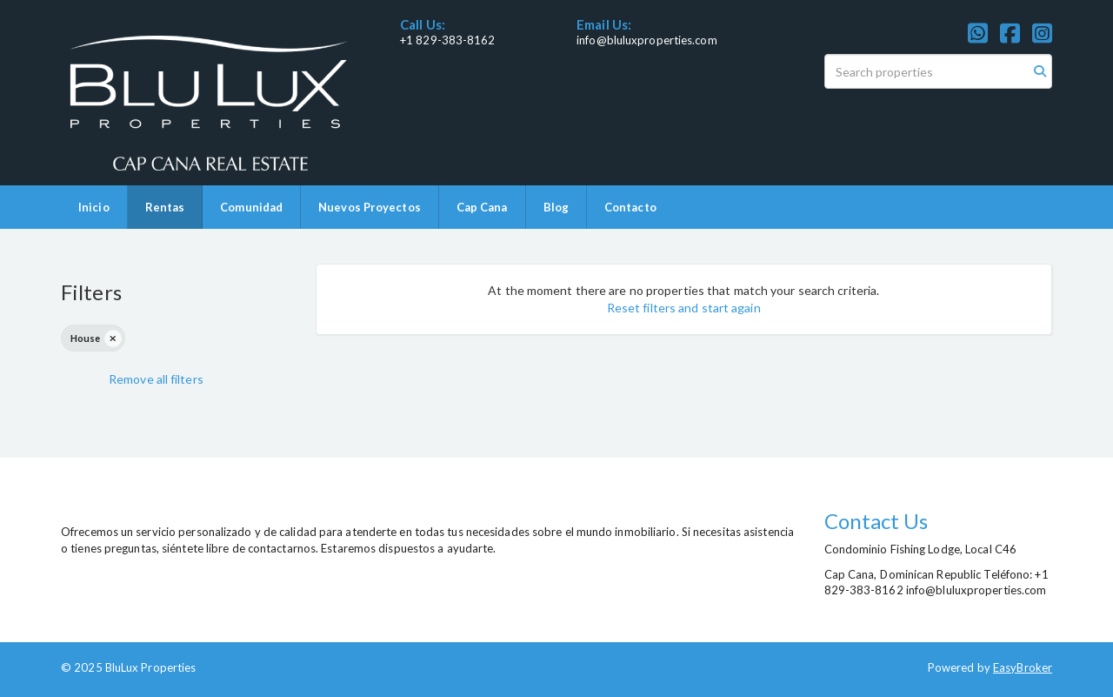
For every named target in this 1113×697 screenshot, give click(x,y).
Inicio (94, 207)
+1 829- (421, 40)
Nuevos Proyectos (369, 207)
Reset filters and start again (684, 307)
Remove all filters (156, 379)
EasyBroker (1022, 667)
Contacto (630, 207)
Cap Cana (482, 207)
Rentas (165, 207)
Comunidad (251, 207)
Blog (556, 207)
